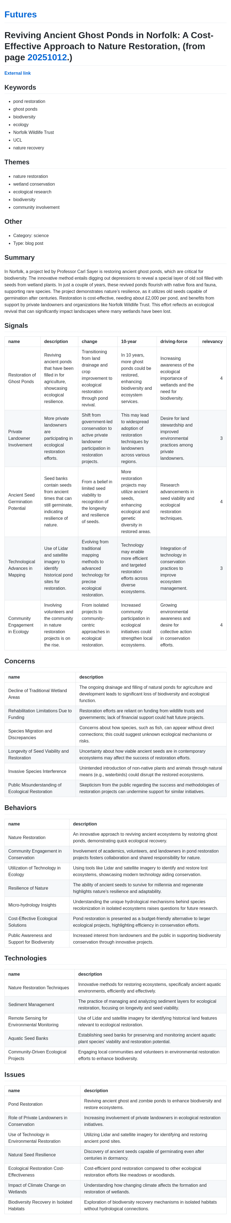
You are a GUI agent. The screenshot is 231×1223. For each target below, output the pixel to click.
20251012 (47, 57)
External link (17, 73)
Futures (20, 14)
